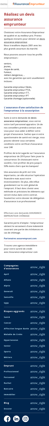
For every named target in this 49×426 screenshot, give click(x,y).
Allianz (7, 280)
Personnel (9, 377)
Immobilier (9, 394)
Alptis (7, 285)
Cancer (7, 323)
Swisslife (8, 297)
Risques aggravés (14, 311)
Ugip (6, 303)
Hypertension (11, 340)
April (6, 274)
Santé (7, 317)
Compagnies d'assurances (11, 267)
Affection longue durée (16, 328)
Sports (7, 351)
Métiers (8, 357)
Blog (6, 402)
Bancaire (8, 388)
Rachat (7, 383)
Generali (8, 291)
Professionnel (11, 371)
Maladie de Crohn (13, 334)
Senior (7, 346)
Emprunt (9, 365)
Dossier (8, 408)
